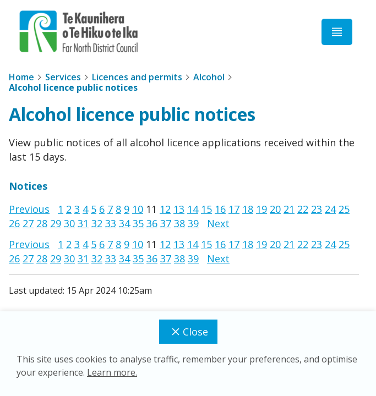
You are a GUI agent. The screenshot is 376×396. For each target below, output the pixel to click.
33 (110, 223)
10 (137, 209)
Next (218, 223)
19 (261, 209)
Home (21, 77)
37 (165, 223)
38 (179, 223)
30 (69, 223)
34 (124, 223)
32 (96, 223)
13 (178, 209)
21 (289, 209)
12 (165, 209)
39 (193, 223)
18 (247, 209)
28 (41, 223)
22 (302, 209)
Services (63, 77)
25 (344, 209)
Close (188, 331)
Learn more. (112, 372)
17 (233, 209)
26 (14, 223)
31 (83, 223)
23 (316, 209)
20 (275, 209)
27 (28, 223)
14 (192, 209)
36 (151, 223)
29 (55, 223)
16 (220, 209)
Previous (29, 209)
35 (138, 223)
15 (206, 209)
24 (330, 209)
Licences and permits (137, 77)
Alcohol (209, 77)
